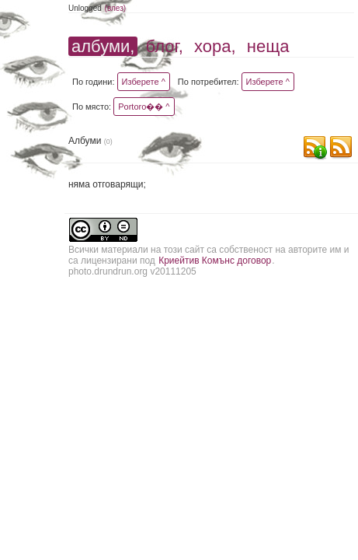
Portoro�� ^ (143, 106)
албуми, (102, 46)
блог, (164, 46)
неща (268, 46)
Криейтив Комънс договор (214, 260)
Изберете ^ (143, 81)
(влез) (116, 8)
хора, (215, 46)
